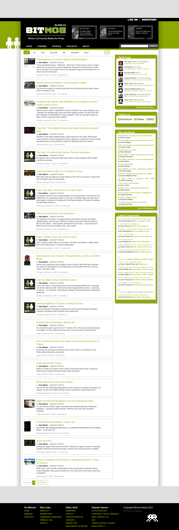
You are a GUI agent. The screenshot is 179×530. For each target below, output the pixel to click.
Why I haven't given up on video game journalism (136, 145)
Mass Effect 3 (98, 526)
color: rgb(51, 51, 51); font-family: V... (131, 283)
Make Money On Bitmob (76, 526)
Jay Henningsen (125, 142)
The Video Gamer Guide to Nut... (142, 292)
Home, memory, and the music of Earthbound (134, 193)
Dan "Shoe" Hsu (129, 61)
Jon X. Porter (124, 185)
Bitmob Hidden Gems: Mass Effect (136, 96)
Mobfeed (28, 514)
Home (26, 511)
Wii (64, 53)
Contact (70, 514)
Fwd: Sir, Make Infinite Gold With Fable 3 (56, 280)
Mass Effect (85, 28)
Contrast (112, 28)
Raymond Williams (126, 199)
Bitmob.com (32, 23)
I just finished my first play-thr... (129, 224)
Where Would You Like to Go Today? (54, 382)
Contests (70, 520)
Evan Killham (124, 161)
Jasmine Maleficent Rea (132, 89)
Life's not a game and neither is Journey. (143, 32)
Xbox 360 (53, 53)
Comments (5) (61, 182)
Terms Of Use (46, 520)
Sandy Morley (125, 190)
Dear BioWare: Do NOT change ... (143, 259)
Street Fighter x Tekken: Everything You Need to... (136, 154)
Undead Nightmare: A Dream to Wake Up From (59, 303)
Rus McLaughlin (129, 72)
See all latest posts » (146, 208)
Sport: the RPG (44, 441)
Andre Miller (124, 269)
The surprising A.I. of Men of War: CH (137, 69)
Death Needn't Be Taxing (48, 363)
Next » (44, 483)
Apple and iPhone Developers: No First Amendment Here (64, 401)
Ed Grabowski (125, 231)
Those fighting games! (125, 239)
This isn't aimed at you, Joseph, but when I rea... (134, 250)
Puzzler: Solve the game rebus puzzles (137, 101)
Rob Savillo (128, 67)
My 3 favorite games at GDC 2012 (136, 74)
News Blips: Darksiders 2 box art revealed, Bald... (136, 159)
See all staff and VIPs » (145, 107)
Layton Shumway (130, 78)
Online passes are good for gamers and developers (61, 59)
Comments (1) (63, 296)
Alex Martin (43, 63)
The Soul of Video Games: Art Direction (132, 202)
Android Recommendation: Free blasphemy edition (61, 83)
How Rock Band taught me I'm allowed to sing (59, 171)
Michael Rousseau (126, 156)
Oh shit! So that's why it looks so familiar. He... (134, 295)
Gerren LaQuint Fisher (128, 264)
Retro (86, 53)
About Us (44, 511)
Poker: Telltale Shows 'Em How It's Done (56, 237)
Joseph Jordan (125, 147)
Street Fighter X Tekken (103, 523)
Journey (139, 28)
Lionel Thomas (123, 259)
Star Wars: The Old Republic (105, 514)
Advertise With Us (74, 517)
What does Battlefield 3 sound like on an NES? (135, 174)
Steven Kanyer (125, 137)
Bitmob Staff (46, 514)
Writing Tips (71, 523)
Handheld (75, 53)
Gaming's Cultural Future (127, 197)
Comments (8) (64, 272)
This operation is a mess (127, 150)
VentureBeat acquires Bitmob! (134, 63)
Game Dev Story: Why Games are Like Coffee (59, 190)
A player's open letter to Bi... (143, 236)
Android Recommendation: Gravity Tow (55, 422)
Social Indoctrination (126, 164)
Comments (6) (62, 75)
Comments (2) (64, 433)
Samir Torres (128, 83)
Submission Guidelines (50, 517)
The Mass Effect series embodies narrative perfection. (86, 33)
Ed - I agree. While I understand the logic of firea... (135, 219)
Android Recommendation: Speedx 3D (55, 322)
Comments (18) (63, 229)
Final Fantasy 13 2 (100, 517)
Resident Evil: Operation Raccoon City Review (135, 135)
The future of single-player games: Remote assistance (63, 152)
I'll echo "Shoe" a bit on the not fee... (130, 262)
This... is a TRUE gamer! (126, 234)
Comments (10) (63, 163)
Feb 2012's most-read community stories (138, 80)
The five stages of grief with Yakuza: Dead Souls (136, 140)
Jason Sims (124, 226)
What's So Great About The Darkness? (55, 213)
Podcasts (29, 517)
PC (34, 53)
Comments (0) (62, 94)
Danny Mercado (125, 152)
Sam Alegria (124, 241)
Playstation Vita (99, 511)
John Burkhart (125, 166)
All (27, 53)
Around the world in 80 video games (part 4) (139, 85)
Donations (71, 511)
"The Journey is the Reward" (128, 183)
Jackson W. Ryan (126, 204)
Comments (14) (59, 144)
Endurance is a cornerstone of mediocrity (133, 188)
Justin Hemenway (126, 180)
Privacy (43, 523)
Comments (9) (60, 374)
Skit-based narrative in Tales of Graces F (138, 91)
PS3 (42, 53)
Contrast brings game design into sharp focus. (115, 33)
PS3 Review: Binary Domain (143, 279)
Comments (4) (63, 120)
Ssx (93, 520)
